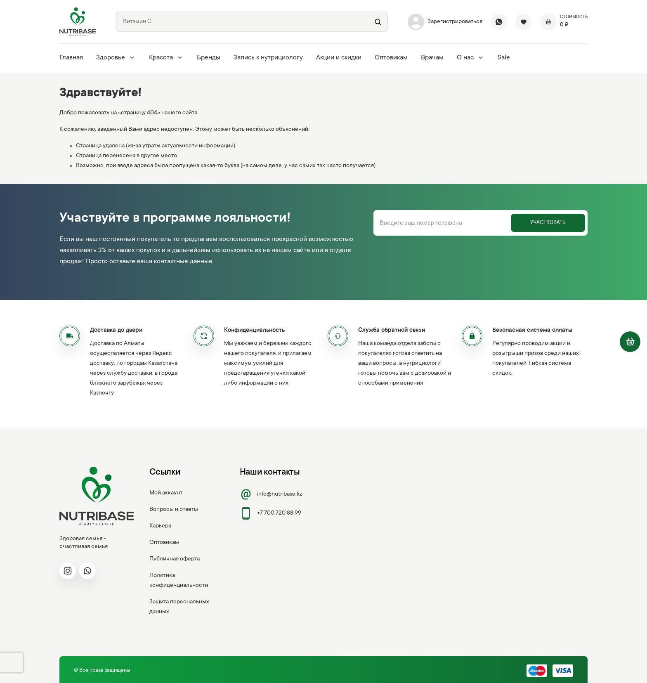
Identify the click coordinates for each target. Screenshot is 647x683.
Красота (166, 57)
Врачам (432, 57)
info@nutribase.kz (271, 494)
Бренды (208, 57)
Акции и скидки (338, 57)
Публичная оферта (174, 559)
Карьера (160, 526)
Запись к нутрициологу (268, 57)
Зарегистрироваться (445, 22)
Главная (71, 57)
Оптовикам (391, 57)
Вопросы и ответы (173, 509)
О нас (470, 57)
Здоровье (116, 57)
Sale (504, 57)
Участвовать (547, 223)
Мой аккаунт (165, 493)
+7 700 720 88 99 (271, 513)
